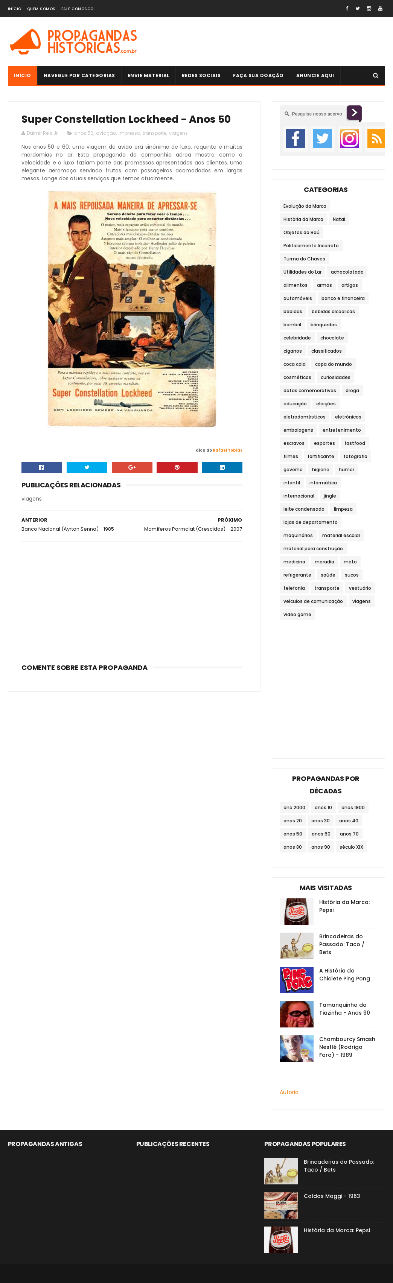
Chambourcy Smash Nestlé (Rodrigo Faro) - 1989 (347, 1047)
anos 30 (320, 820)
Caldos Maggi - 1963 (332, 1196)
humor (346, 469)
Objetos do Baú (301, 232)
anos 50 (83, 133)
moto (350, 562)
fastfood (354, 443)
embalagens (298, 430)
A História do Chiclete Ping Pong (344, 974)
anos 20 (292, 820)
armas (324, 285)
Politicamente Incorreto (311, 245)
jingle (330, 496)
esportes (324, 443)
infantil (291, 482)
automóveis (297, 298)
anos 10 (323, 807)
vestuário (360, 588)
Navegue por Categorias (79, 75)
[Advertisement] (132, 600)
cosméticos (297, 377)
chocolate (332, 338)
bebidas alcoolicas (333, 311)
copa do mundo (333, 364)
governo (293, 469)
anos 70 (349, 834)
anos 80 (292, 847)
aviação (106, 133)
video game (297, 614)
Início (14, 9)
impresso (129, 133)
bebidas (292, 311)
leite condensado (303, 509)
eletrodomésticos (304, 417)
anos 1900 (353, 807)
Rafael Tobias (227, 450)
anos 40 (348, 820)
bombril (292, 324)
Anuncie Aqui (315, 75)
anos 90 (320, 847)
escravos (294, 443)
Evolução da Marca (304, 206)
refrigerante (297, 575)
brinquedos (324, 324)
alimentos (295, 285)
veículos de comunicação (313, 601)
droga (352, 390)
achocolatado (347, 272)
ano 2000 (294, 807)
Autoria (289, 1092)
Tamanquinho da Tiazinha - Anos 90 (344, 1009)
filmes (290, 456)
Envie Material (148, 75)
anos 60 (321, 834)
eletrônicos (348, 417)
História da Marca (303, 219)
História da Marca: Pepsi (337, 1230)
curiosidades (335, 377)
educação (295, 403)
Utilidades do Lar (302, 272)
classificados (326, 351)
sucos (352, 575)
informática (323, 482)
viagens (178, 133)
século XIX (351, 847)
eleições (326, 403)
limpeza (343, 509)
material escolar (341, 535)
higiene (320, 469)
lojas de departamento (310, 522)
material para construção (313, 548)
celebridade (297, 338)
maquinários (298, 535)
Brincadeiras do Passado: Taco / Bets (341, 944)
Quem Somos (41, 9)
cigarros (292, 351)
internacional (298, 496)
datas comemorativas (309, 390)
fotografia (355, 456)
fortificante (321, 456)
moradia (324, 562)
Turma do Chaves (304, 259)
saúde (328, 575)
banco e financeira (343, 298)
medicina (294, 562)
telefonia (294, 588)
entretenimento (342, 430)
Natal (339, 219)
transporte (154, 133)
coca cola (294, 364)
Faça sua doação (258, 75)
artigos (349, 285)
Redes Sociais (201, 75)
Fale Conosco (77, 9)
